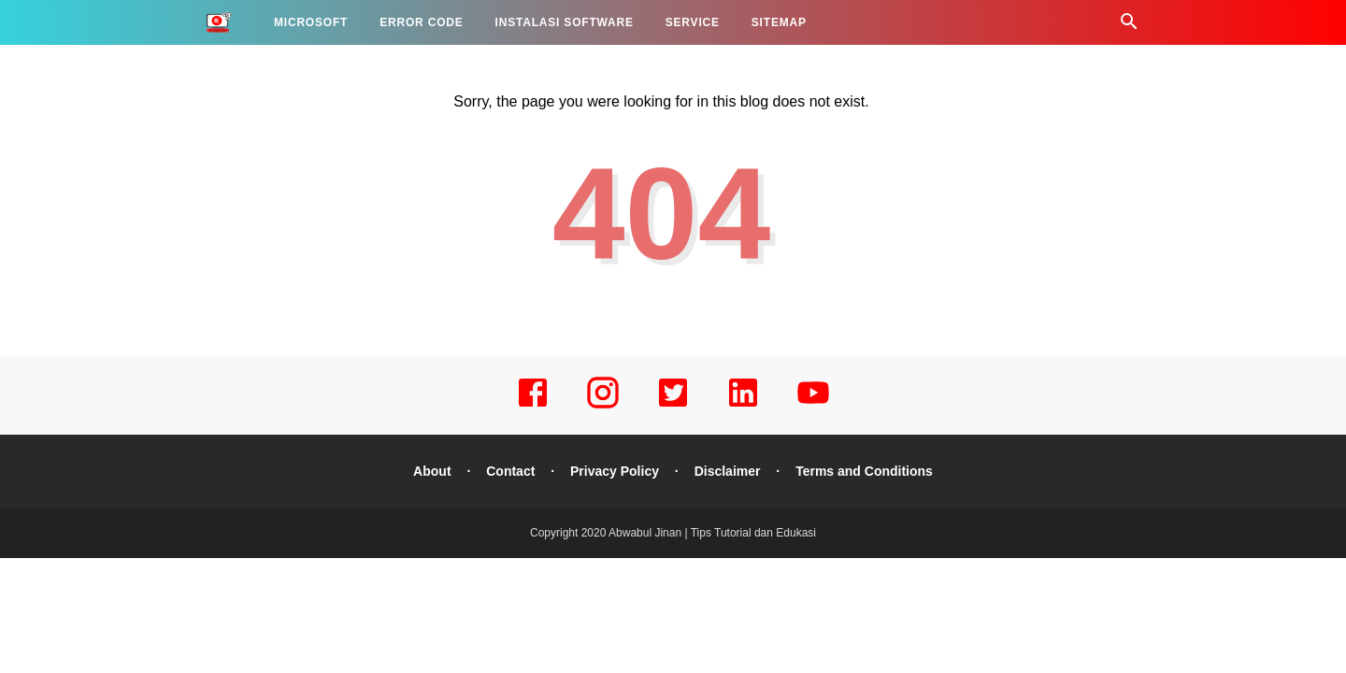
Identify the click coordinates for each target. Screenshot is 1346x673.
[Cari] (1129, 26)
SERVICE (693, 22)
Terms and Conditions (864, 471)
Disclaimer (727, 471)
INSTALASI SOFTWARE (564, 22)
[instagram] (603, 405)
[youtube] (813, 405)
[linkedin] (743, 405)
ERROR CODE (421, 22)
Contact (510, 471)
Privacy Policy (614, 471)
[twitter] (673, 405)
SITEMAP (779, 22)
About (432, 471)
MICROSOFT (311, 22)
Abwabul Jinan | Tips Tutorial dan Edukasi (712, 532)
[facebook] (532, 405)
